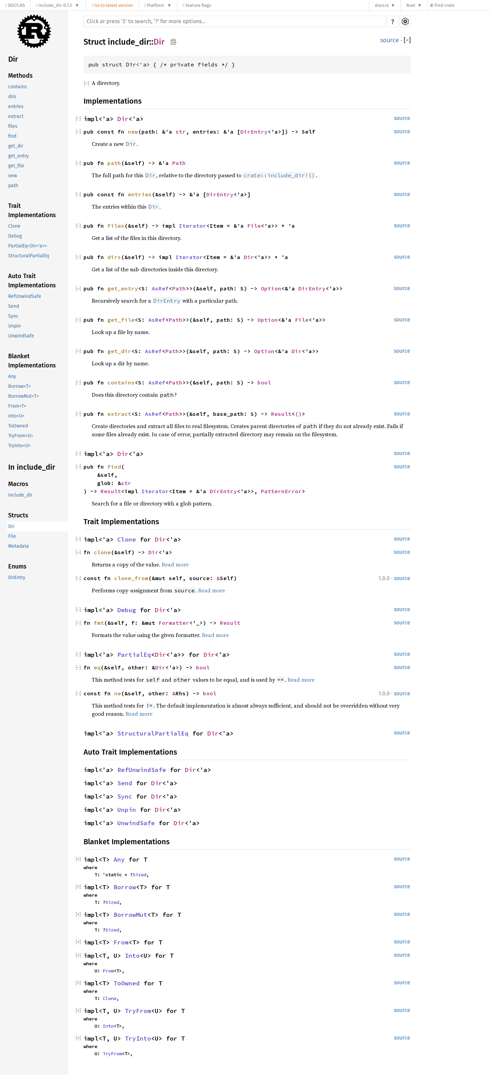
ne (117, 693)
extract (16, 116)
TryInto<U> (19, 446)
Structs (18, 515)
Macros (18, 484)
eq (97, 667)
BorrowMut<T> (23, 396)
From (121, 942)
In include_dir (31, 467)
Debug (15, 236)
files (12, 126)
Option (271, 288)
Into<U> (16, 416)
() (298, 413)
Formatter (174, 622)
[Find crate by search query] (462, 5)
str (181, 131)
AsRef (160, 288)
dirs (12, 97)
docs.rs (382, 5)
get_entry (18, 156)
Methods (20, 75)
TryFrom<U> (20, 436)
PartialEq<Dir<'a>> (27, 246)
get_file (16, 166)
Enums (17, 566)
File (12, 536)
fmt (99, 622)
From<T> (17, 406)
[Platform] (158, 5)
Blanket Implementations (32, 360)
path (13, 185)
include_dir (20, 495)
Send (13, 306)
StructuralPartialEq (28, 256)
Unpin (14, 326)
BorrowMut (130, 915)
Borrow (125, 887)
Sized (139, 875)
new (12, 176)
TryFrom (138, 1011)
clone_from (131, 578)
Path (179, 163)
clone (102, 552)
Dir (13, 59)
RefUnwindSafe (24, 296)
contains (17, 87)
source (389, 40)
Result (281, 413)
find (12, 136)
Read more (175, 564)
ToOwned (18, 426)
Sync (13, 316)
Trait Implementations (32, 210)
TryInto (138, 1038)
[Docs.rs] (15, 5)
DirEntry (16, 577)
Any (12, 376)
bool (264, 382)
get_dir (15, 146)
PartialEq (134, 654)
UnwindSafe (21, 336)
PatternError (281, 491)
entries (16, 106)
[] (407, 40)
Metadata (18, 546)
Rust (410, 5)
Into (132, 955)
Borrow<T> (19, 386)
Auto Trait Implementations (32, 280)
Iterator (192, 225)
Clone (14, 226)
